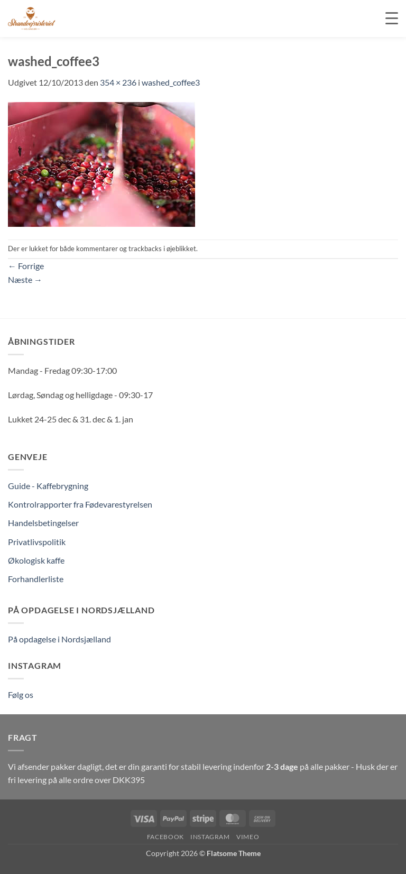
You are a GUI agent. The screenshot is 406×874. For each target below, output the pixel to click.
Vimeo (247, 837)
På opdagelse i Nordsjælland (59, 639)
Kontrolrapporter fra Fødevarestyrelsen (80, 504)
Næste (25, 279)
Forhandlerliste (35, 579)
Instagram (210, 837)
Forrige (26, 266)
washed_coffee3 (171, 82)
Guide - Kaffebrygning (48, 486)
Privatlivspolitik (37, 542)
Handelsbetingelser (43, 523)
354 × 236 (118, 82)
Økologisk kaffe (36, 560)
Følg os (20, 694)
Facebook (165, 837)
